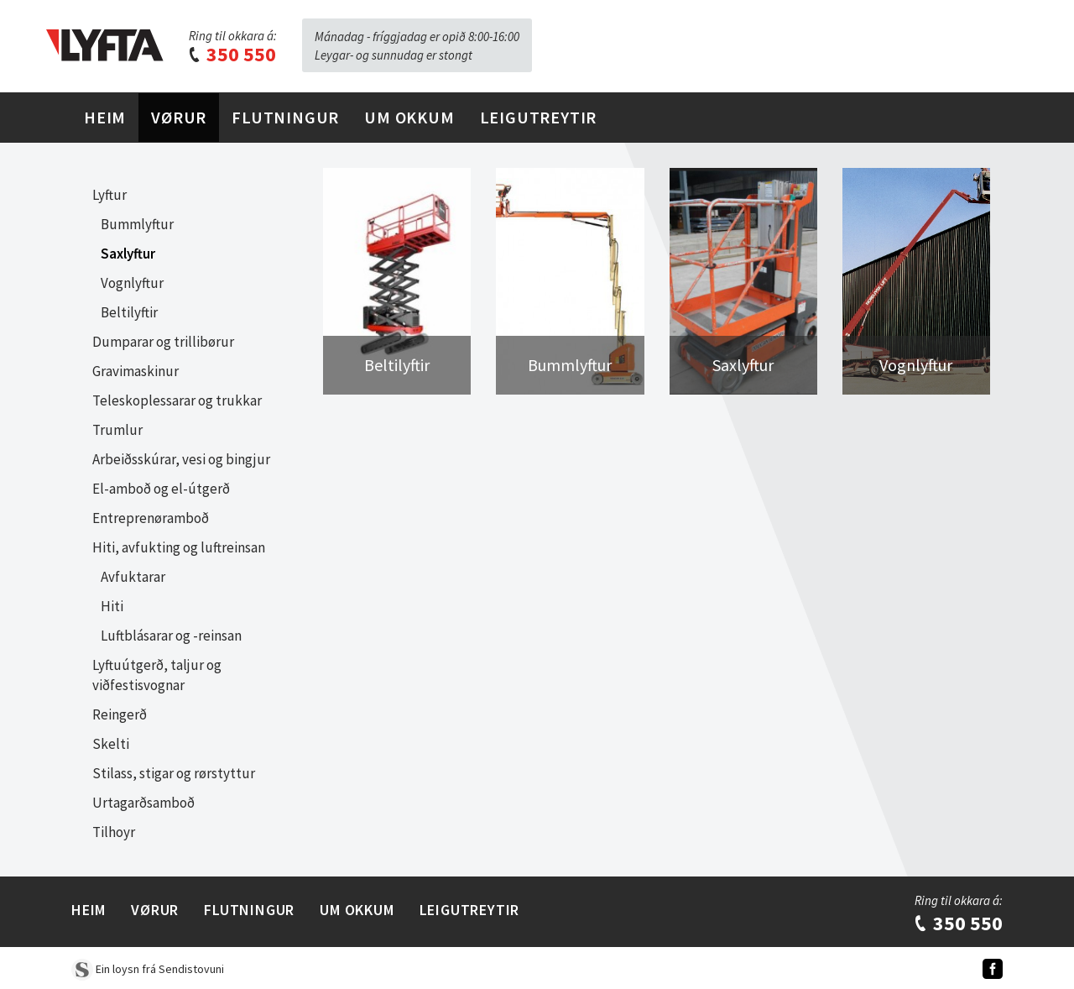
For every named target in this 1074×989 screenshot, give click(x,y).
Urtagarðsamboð (143, 802)
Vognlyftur (132, 283)
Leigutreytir (538, 117)
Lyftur (109, 195)
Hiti (112, 606)
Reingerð (119, 714)
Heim (105, 117)
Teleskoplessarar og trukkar (177, 400)
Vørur (178, 117)
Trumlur (117, 430)
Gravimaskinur (135, 371)
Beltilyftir (129, 312)
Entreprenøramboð (150, 518)
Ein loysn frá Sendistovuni (147, 968)
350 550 (231, 54)
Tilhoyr (113, 832)
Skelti (110, 744)
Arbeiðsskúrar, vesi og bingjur (181, 459)
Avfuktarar (133, 577)
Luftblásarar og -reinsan (171, 635)
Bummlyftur (137, 224)
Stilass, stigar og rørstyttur (173, 773)
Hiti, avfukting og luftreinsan (178, 547)
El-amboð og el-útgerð (161, 488)
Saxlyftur (128, 253)
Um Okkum (409, 117)
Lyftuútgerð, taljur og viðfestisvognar (157, 675)
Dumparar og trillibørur (163, 341)
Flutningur (285, 117)
